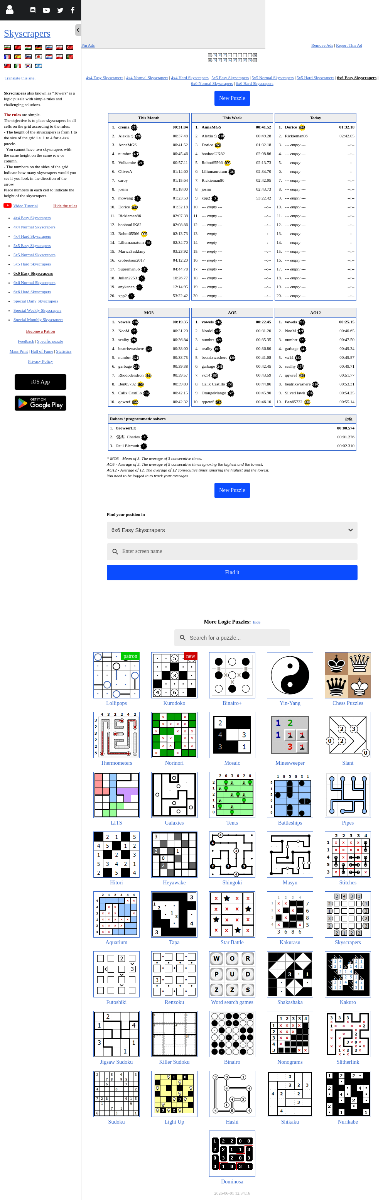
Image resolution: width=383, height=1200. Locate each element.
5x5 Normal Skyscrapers (34, 254)
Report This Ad (349, 45)
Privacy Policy (40, 361)
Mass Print (19, 351)
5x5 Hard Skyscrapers (32, 264)
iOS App (40, 382)
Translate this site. (20, 78)
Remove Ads (322, 45)
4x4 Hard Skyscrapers (32, 236)
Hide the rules (65, 205)
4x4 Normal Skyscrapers (34, 227)
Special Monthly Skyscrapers (38, 319)
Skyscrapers (27, 33)
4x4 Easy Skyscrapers (32, 217)
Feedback (26, 341)
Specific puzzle (50, 341)
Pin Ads (88, 45)
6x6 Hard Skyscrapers (32, 291)
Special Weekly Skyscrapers (37, 310)
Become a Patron (40, 331)
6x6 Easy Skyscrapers (33, 273)
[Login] (9, 11)
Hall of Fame (42, 351)
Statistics (64, 351)
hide (256, 622)
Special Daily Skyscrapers (35, 301)
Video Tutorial (25, 205)
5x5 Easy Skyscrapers (32, 245)
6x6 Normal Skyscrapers (34, 282)
